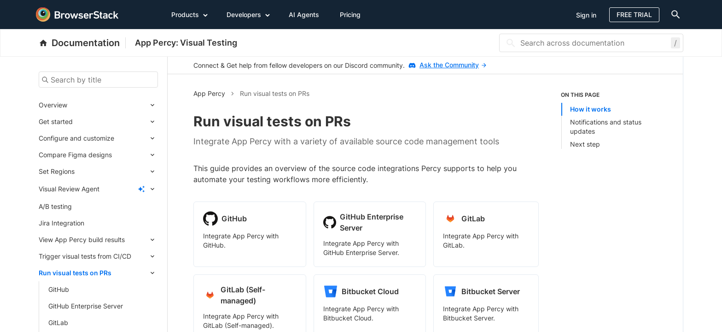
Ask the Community (452, 65)
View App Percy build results (82, 239)
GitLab (58, 322)
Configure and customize (76, 138)
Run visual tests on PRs (75, 273)
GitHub (58, 289)
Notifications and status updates (605, 126)
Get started (56, 121)
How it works (590, 109)
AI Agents (304, 14)
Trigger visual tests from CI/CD (85, 256)
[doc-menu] (673, 14)
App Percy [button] (209, 93)
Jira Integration (61, 223)
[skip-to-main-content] (37, 9)
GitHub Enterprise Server (85, 306)
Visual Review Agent (69, 189)
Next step (585, 144)
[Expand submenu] (112, 105)
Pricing (350, 14)
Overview (53, 105)
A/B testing (55, 206)
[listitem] (609, 120)
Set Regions (57, 171)
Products (189, 14)
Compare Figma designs (75, 155)
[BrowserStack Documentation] (82, 42)
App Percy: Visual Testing (186, 42)
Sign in (586, 15)
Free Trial (634, 14)
